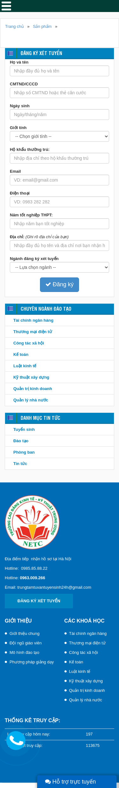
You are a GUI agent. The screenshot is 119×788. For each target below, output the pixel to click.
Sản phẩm (42, 26)
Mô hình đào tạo (24, 652)
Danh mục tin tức (40, 417)
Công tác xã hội (28, 343)
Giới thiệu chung (25, 633)
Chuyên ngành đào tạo (46, 308)
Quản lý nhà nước (30, 400)
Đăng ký (59, 284)
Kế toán (20, 354)
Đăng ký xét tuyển (41, 53)
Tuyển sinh (24, 429)
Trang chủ (14, 26)
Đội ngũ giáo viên (26, 643)
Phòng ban (24, 452)
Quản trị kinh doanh (32, 388)
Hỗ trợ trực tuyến (70, 782)
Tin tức (20, 463)
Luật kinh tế (24, 365)
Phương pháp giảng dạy (32, 662)
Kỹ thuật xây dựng (31, 377)
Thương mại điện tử (32, 331)
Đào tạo (20, 440)
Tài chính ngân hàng (33, 320)
